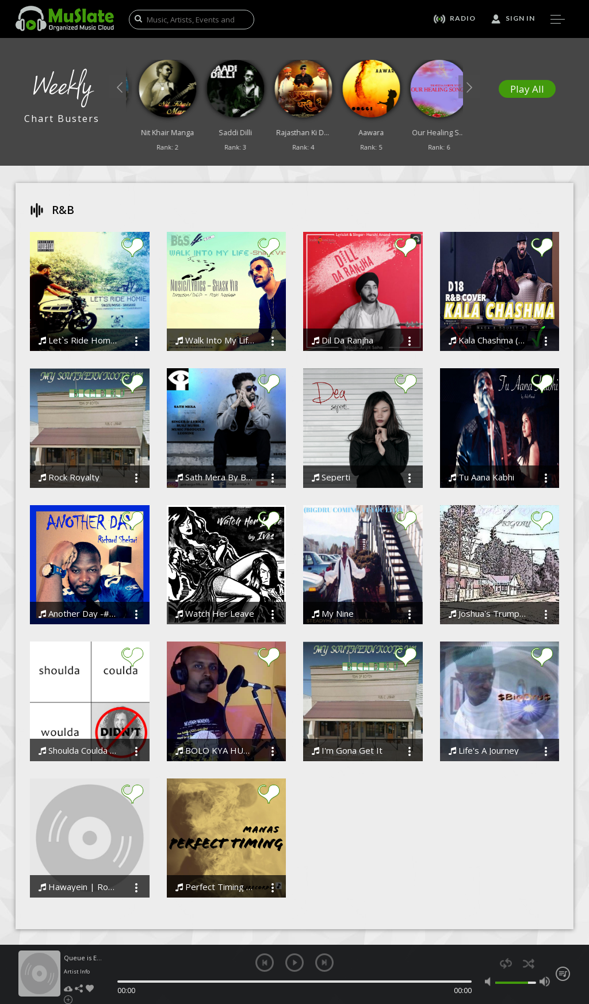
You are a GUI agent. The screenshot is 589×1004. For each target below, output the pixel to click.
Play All (527, 89)
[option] (160, 108)
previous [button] (264, 962)
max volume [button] (545, 981)
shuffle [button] (528, 963)
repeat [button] (506, 963)
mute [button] (490, 981)
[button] (120, 86)
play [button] (294, 962)
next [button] (324, 962)
